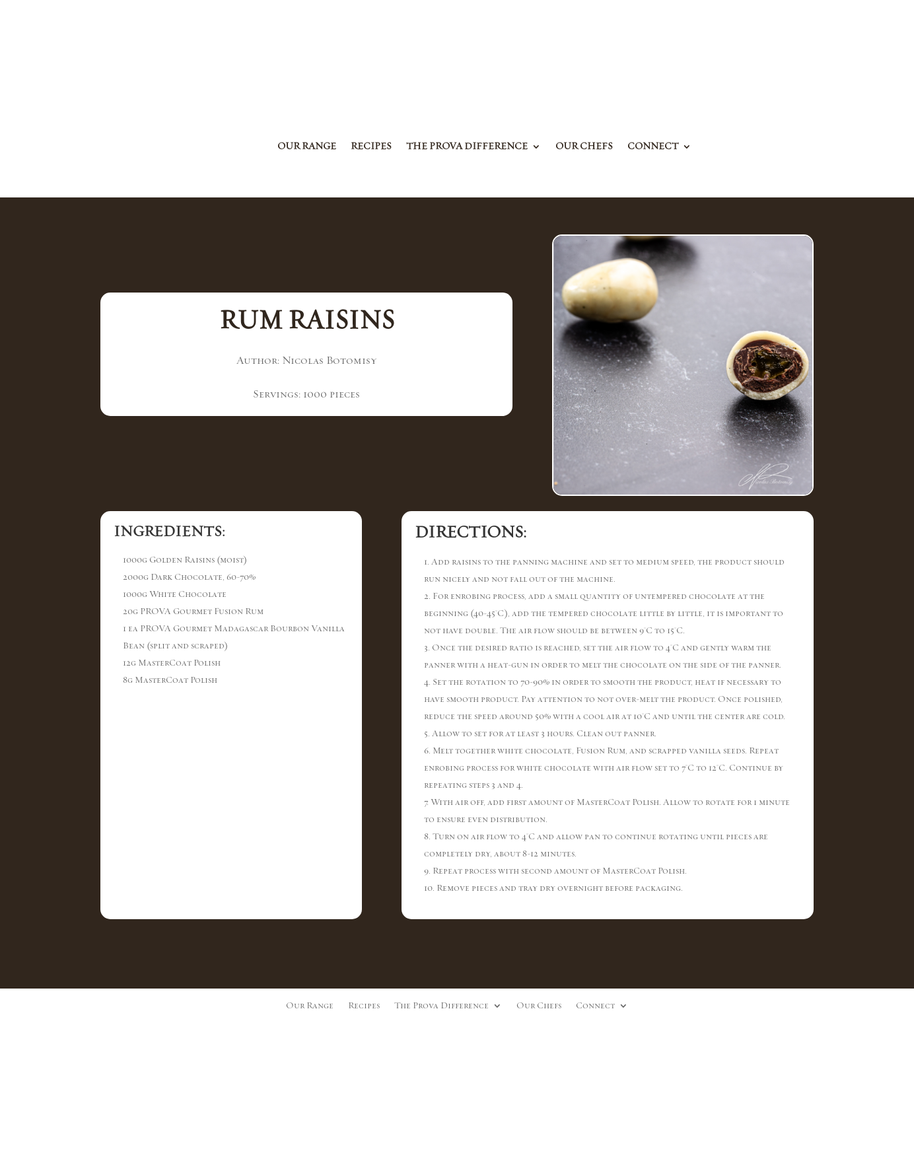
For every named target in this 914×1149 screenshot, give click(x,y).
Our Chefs (584, 147)
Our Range (306, 147)
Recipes (371, 147)
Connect (652, 147)
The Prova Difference (467, 147)
